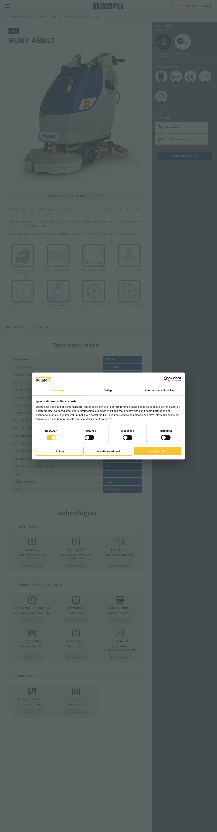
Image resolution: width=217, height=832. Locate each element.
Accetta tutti (157, 451)
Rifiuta (60, 451)
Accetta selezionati (108, 451)
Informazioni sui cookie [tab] (159, 390)
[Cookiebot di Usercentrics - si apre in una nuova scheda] (166, 379)
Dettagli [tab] (108, 390)
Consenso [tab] (57, 390)
